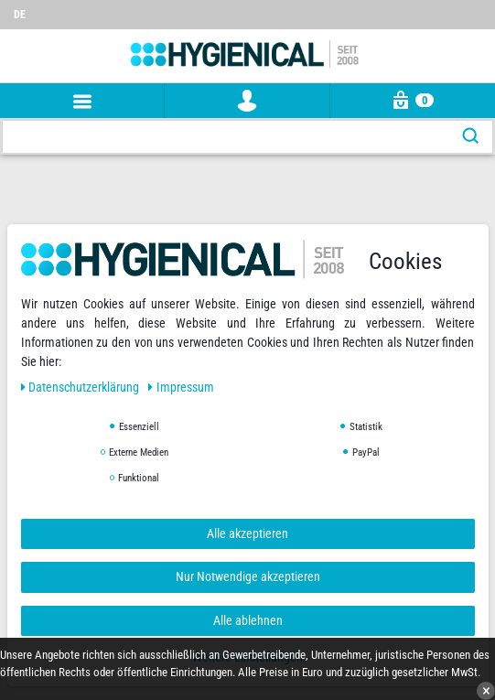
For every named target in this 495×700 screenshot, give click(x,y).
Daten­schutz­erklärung (82, 387)
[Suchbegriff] (226, 137)
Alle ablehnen (248, 620)
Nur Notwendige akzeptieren (248, 576)
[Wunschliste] (481, 6)
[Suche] (470, 137)
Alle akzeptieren (247, 533)
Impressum (181, 387)
